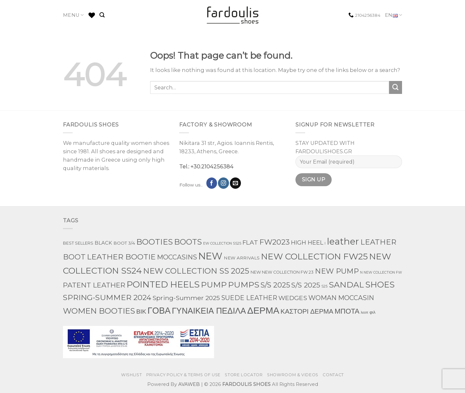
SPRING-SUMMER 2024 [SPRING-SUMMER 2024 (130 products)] (107, 297)
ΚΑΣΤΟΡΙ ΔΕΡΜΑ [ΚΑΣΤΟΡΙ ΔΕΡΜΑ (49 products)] (307, 311)
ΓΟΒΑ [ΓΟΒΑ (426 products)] (159, 310)
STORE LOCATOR (244, 374)
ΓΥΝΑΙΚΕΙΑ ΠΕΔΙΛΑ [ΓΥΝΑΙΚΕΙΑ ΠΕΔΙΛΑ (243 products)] (209, 311)
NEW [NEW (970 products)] (210, 256)
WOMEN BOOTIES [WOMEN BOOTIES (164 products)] (99, 311)
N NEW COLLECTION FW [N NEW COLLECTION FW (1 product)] (381, 272)
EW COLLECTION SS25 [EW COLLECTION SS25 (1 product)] (222, 243)
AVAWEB (189, 384)
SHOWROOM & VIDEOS (292, 374)
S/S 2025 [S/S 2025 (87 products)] (275, 285)
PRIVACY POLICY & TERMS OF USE (183, 374)
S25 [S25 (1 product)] (324, 286)
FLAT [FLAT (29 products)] (250, 242)
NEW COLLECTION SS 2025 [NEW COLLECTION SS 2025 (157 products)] (196, 271)
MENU (73, 15)
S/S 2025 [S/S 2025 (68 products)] (305, 285)
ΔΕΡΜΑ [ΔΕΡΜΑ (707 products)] (263, 310)
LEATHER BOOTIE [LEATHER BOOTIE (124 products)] (121, 256)
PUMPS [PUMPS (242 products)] (243, 284)
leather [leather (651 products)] (343, 241)
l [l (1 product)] (325, 243)
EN (393, 15)
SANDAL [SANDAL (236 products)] (346, 284)
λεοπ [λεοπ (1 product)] (364, 312)
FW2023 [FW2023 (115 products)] (274, 242)
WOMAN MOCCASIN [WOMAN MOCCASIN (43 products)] (341, 298)
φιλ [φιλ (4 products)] (372, 312)
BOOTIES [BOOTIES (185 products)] (154, 242)
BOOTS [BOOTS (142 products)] (188, 242)
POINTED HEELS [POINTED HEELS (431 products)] (163, 284)
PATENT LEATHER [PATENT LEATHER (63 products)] (94, 285)
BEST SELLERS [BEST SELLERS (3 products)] (78, 243)
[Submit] (395, 87)
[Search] (102, 15)
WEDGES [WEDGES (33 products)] (292, 298)
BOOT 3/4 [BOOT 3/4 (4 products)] (124, 243)
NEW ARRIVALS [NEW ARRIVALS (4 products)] (242, 257)
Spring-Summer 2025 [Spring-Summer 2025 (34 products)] (186, 298)
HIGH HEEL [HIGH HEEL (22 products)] (307, 242)
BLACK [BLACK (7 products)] (103, 243)
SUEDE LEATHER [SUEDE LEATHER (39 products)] (249, 298)
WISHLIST (131, 374)
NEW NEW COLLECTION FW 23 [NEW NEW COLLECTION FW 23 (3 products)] (282, 272)
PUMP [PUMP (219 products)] (214, 284)
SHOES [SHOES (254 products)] (380, 284)
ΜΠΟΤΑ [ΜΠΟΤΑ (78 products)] (347, 311)
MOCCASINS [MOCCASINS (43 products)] (177, 257)
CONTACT (333, 374)
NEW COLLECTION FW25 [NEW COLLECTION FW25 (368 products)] (314, 256)
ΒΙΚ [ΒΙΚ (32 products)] (141, 311)
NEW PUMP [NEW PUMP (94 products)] (337, 271)
